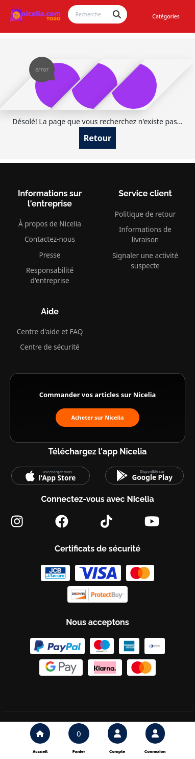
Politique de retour (145, 214)
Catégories (166, 16)
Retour (98, 138)
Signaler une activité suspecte (145, 260)
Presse (50, 255)
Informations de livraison (145, 234)
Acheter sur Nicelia (97, 417)
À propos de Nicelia (49, 223)
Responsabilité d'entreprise (50, 275)
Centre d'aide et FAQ (50, 331)
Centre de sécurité (49, 347)
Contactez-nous (50, 239)
